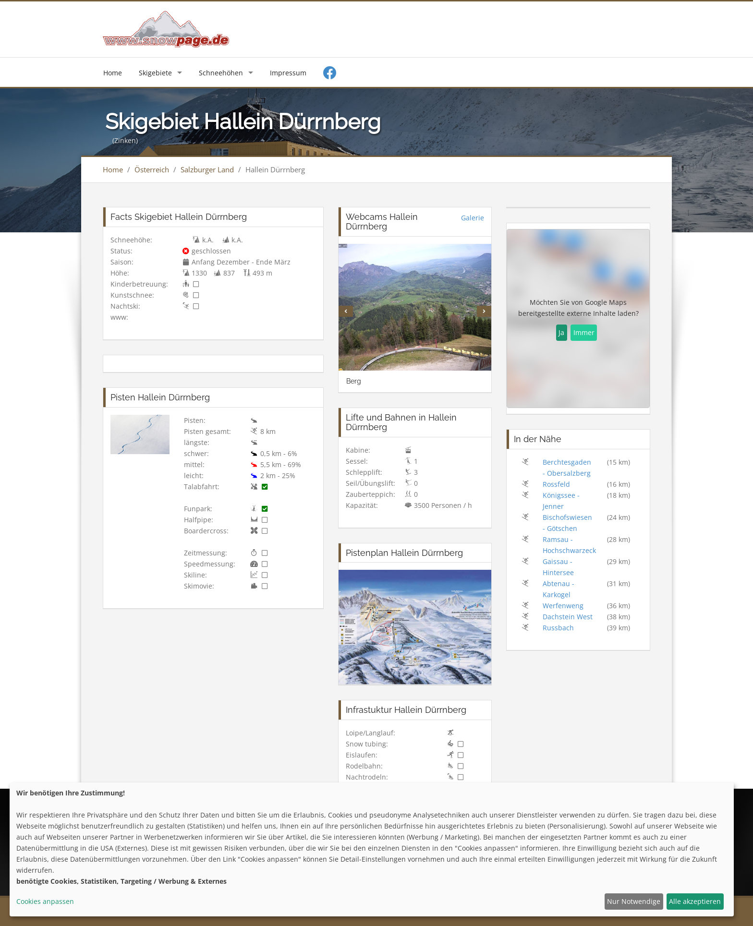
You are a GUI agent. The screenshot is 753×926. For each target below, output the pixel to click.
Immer (584, 332)
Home (112, 72)
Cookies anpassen (45, 901)
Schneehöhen (221, 72)
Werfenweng (563, 605)
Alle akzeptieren (695, 901)
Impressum (288, 72)
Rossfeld (556, 484)
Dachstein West (568, 616)
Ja (561, 332)
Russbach (558, 627)
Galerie (472, 217)
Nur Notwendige (633, 901)
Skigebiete (155, 72)
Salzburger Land (207, 169)
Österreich (151, 169)
